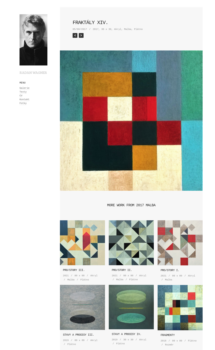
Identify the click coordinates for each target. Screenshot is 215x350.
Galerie (24, 88)
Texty (23, 92)
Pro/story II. (122, 270)
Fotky (23, 103)
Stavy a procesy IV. (126, 334)
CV (21, 95)
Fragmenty (168, 335)
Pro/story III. (74, 270)
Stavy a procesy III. (78, 334)
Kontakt (24, 99)
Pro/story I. (170, 270)
